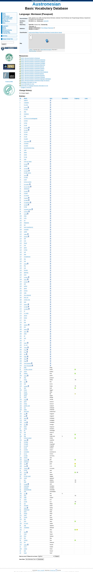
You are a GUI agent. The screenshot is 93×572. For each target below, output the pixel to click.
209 (21, 363)
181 (21, 324)
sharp (25, 428)
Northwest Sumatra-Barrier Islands (53, 32)
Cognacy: (76, 98)
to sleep (26, 442)
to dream (26, 143)
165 (21, 297)
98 (20, 525)
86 (20, 197)
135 (21, 272)
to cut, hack (27, 186)
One (25, 472)
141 (21, 432)
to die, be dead (27, 438)
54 (20, 486)
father (25, 152)
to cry (25, 453)
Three (25, 347)
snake (25, 548)
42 (20, 132)
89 (20, 204)
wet (25, 432)
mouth (25, 517)
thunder (26, 270)
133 (21, 268)
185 (21, 381)
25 (20, 397)
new (25, 474)
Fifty (25, 361)
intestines (26, 114)
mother (26, 540)
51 (20, 546)
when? (25, 304)
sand (25, 515)
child (25, 150)
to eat (25, 447)
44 (20, 134)
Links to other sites (7, 17)
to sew (25, 164)
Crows (55, 0)
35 (20, 446)
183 (21, 536)
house (25, 392)
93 (20, 209)
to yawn (26, 139)
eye (25, 434)
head (25, 553)
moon (25, 390)
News (3, 23)
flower (25, 243)
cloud (25, 263)
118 (21, 247)
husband (26, 488)
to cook (26, 130)
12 (20, 388)
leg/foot (26, 100)
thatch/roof (26, 509)
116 (21, 243)
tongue (25, 393)
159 (21, 293)
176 (21, 318)
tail (25, 225)
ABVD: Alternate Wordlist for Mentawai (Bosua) (32, 66)
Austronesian (48, 0)
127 (21, 256)
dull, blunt (26, 411)
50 (20, 143)
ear (25, 503)
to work (26, 191)
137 (21, 277)
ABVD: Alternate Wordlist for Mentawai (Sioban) (32, 68)
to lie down (26, 141)
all (24, 336)
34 (20, 453)
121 (21, 515)
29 (20, 476)
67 (20, 163)
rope (25, 159)
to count (26, 523)
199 (21, 347)
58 (20, 491)
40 (20, 449)
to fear (25, 123)
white (25, 409)
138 (21, 279)
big (25, 519)
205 (21, 358)
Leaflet (30, 49)
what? (25, 329)
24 (20, 553)
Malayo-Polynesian (40, 32)
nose (25, 534)
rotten (25, 234)
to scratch (26, 184)
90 (20, 207)
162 (21, 416)
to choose (26, 195)
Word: (25, 98)
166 (21, 299)
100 (21, 216)
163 (21, 474)
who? (25, 331)
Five (25, 352)
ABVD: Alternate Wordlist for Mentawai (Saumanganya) (34, 72)
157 (21, 418)
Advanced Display (7, 30)
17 (20, 116)
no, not (25, 345)
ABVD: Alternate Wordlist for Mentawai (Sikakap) (33, 77)
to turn (25, 107)
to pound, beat (27, 209)
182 (21, 529)
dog (25, 377)
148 (21, 409)
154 (21, 440)
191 (21, 336)
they (25, 495)
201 (21, 352)
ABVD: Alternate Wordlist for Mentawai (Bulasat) (33, 75)
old (25, 416)
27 (20, 534)
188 (21, 329)
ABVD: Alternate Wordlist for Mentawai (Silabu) (32, 70)
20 (20, 118)
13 (20, 507)
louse (25, 375)
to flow (25, 250)
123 (21, 250)
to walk (26, 455)
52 (20, 145)
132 (21, 265)
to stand (26, 145)
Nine (25, 359)
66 (20, 161)
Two (25, 466)
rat (24, 220)
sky (25, 259)
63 (20, 154)
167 (21, 497)
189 (21, 331)
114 (21, 238)
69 (20, 168)
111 (21, 538)
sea (25, 384)
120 (21, 371)
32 (20, 393)
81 (20, 428)
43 (20, 503)
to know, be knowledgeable (30, 118)
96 (20, 377)
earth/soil (26, 461)
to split (25, 484)
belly (25, 367)
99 (20, 373)
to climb (26, 309)
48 (20, 442)
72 (20, 175)
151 (21, 288)
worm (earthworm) (28, 227)
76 (20, 182)
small (25, 478)
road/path (26, 102)
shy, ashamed (27, 295)
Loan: (86, 98)
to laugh (26, 444)
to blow (26, 277)
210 (21, 365)
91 (20, 470)
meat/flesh (26, 527)
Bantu (59, 0)
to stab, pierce (27, 173)
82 (20, 411)
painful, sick (27, 405)
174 (21, 313)
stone (25, 371)
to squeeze (26, 202)
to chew (26, 128)
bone (25, 511)
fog (25, 265)
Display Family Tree (7, 39)
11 (20, 521)
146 (21, 284)
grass (25, 247)
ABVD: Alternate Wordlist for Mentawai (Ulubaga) (33, 63)
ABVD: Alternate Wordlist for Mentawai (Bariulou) (33, 65)
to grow (26, 198)
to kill (25, 179)
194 (21, 342)
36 (20, 125)
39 (20, 129)
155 (21, 399)
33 (20, 444)
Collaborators (6, 16)
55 (20, 489)
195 (21, 345)
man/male (26, 486)
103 (21, 527)
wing (25, 216)
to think (26, 120)
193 (21, 340)
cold (25, 422)
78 (20, 186)
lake (25, 254)
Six (25, 354)
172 (21, 308)
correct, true (27, 299)
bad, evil (26, 297)
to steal (26, 177)
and (25, 338)
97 (20, 551)
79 (20, 188)
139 (21, 422)
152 (21, 478)
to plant (26, 193)
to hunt (25, 168)
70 (20, 170)
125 (21, 252)
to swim (26, 109)
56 (20, 150)
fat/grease (26, 222)
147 (21, 426)
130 (21, 261)
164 (21, 401)
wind (25, 274)
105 (21, 225)
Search (4, 28)
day (25, 436)
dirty (25, 111)
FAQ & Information (7, 18)
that (25, 322)
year (25, 302)
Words (4, 27)
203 (21, 459)
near (25, 420)
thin (25, 424)
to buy (25, 470)
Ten (25, 464)
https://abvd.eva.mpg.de (38, 0)
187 (21, 495)
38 (20, 127)
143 (21, 542)
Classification (6, 31)
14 (20, 367)
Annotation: (65, 98)
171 (21, 306)
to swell (26, 200)
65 (20, 159)
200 (21, 349)
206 (21, 463)
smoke (25, 386)
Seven (25, 460)
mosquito (26, 229)
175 (21, 315)
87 (20, 200)
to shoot (26, 171)
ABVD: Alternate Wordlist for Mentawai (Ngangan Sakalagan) (36, 78)
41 (20, 501)
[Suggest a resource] (26, 87)
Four (25, 350)
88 (20, 202)
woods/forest (27, 256)
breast (25, 513)
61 (20, 392)
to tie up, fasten (28, 161)
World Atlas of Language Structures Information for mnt (34, 85)
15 (20, 511)
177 (21, 320)
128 (21, 259)
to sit (25, 546)
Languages (5, 26)
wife (25, 491)
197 (21, 472)
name (25, 154)
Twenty (26, 468)
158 (21, 290)
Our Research (6, 21)
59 (20, 540)
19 (20, 505)
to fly (25, 218)
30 (20, 517)
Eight (25, 356)
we (25, 382)
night (25, 497)
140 (21, 413)
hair (25, 532)
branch (25, 236)
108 (21, 375)
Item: (51, 98)
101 (21, 218)
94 (20, 211)
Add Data (4, 36)
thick (25, 418)
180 (21, 430)
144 (21, 281)
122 (21, 544)
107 (21, 227)
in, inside (26, 313)
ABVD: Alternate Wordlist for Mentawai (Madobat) (33, 60)
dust (25, 521)
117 (21, 245)
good (25, 401)
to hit (25, 175)
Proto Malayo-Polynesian (47, 28)
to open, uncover (28, 369)
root (25, 241)
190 (21, 333)
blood (25, 395)
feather (26, 373)
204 (21, 356)
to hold (25, 205)
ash (25, 284)
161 (21, 295)
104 (21, 222)
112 (21, 234)
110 (21, 231)
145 (21, 386)
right (25, 482)
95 (20, 213)
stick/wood (26, 188)
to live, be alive (27, 182)
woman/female (27, 489)
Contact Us (5, 20)
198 (21, 466)
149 (21, 407)
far (24, 430)
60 (20, 152)
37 (20, 447)
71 (20, 173)
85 (20, 195)
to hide (25, 306)
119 (21, 461)
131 (21, 263)
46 (20, 136)
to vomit (26, 446)
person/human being (29, 148)
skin (25, 388)
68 (20, 166)
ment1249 (46, 21)
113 (21, 236)
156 (21, 424)
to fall (25, 214)
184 (21, 457)
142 (21, 403)
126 (21, 254)
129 (21, 390)
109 (21, 229)
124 (21, 384)
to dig (25, 207)
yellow (25, 286)
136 (21, 274)
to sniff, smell (27, 476)
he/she (25, 457)
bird (25, 551)
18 (20, 513)
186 (21, 327)
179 (21, 420)
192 (21, 338)
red (25, 407)
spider (25, 231)
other (25, 333)
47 (20, 139)
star (25, 261)
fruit (25, 245)
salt (25, 252)
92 (20, 369)
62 (20, 509)
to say (25, 157)
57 (20, 488)
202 (21, 354)
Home (4, 13)
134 (21, 270)
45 (20, 434)
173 (21, 311)
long (25, 399)
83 (20, 191)
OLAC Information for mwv (27, 84)
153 (21, 519)
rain (25, 268)
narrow (25, 290)
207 (21, 468)
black (25, 426)
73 (20, 177)
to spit (25, 125)
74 (20, 179)
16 (20, 114)
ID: (20, 98)
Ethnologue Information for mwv (29, 82)
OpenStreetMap (32, 51)
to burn (26, 282)
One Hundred (27, 363)
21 (20, 120)
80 (20, 484)
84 (20, 193)
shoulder (26, 505)
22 (20, 123)
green (25, 288)
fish (25, 538)
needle (25, 166)
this (25, 320)
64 (20, 157)
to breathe (26, 451)
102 (21, 220)
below (25, 318)
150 (21, 286)
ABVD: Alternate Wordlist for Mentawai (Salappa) (33, 61)
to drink (26, 449)
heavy (25, 403)
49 (20, 141)
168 (21, 436)
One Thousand (27, 365)
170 (21, 304)
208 (21, 361)
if (24, 340)
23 (20, 395)
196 (21, 523)
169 (21, 302)
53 (20, 148)
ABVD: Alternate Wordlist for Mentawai (30, 58)
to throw (26, 211)
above (25, 315)
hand (25, 379)
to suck (26, 132)
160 (21, 405)
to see (25, 136)
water (25, 544)
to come (26, 105)
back (25, 508)
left (25, 480)
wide (25, 293)
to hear (26, 134)
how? (25, 343)
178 (21, 322)
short (25, 440)
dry (25, 414)
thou (25, 536)
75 (20, 438)
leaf (25, 238)
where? (26, 325)
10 (20, 111)
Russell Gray (52, 570)
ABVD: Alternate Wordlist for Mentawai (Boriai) (32, 73)
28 (20, 451)
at (24, 311)
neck (25, 397)
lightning (26, 272)
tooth (25, 499)
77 (20, 184)
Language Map (6, 32)
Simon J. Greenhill (40, 570)
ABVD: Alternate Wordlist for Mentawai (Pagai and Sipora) (35, 80)
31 (20, 499)
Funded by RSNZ (9, 81)
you (25, 327)
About (4, 14)
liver (25, 116)
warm (25, 279)
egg (25, 525)
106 (21, 548)
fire (25, 542)
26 (20, 531)
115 (21, 241)
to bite (25, 501)
